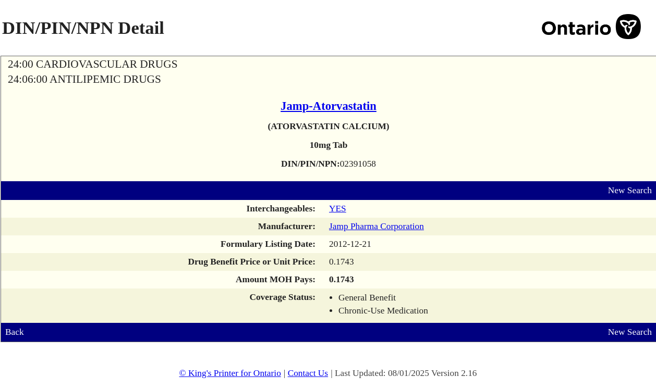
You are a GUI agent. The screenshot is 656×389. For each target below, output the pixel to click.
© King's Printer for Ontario (230, 373)
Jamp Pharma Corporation (376, 226)
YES (337, 209)
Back (14, 332)
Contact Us (308, 373)
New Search (630, 190)
